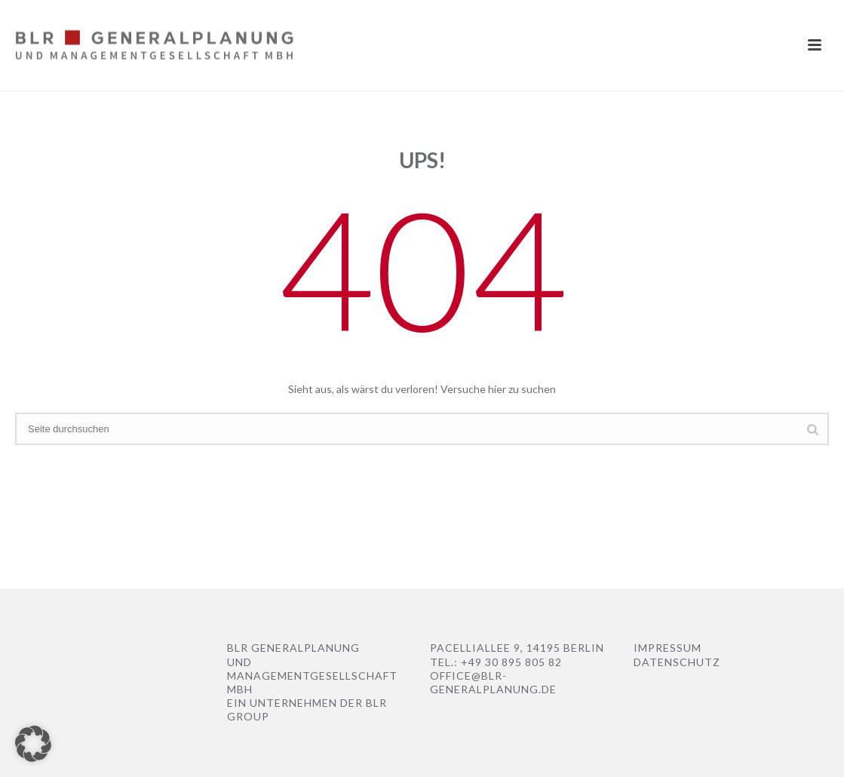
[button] (33, 744)
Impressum (667, 647)
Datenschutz (677, 662)
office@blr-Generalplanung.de (493, 682)
